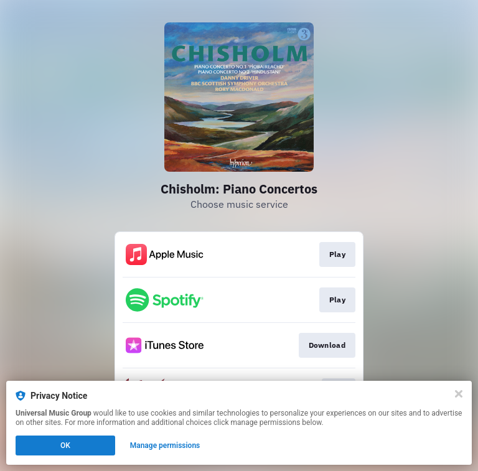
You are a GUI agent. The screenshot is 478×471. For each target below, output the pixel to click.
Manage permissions (165, 445)
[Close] (459, 394)
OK (65, 445)
